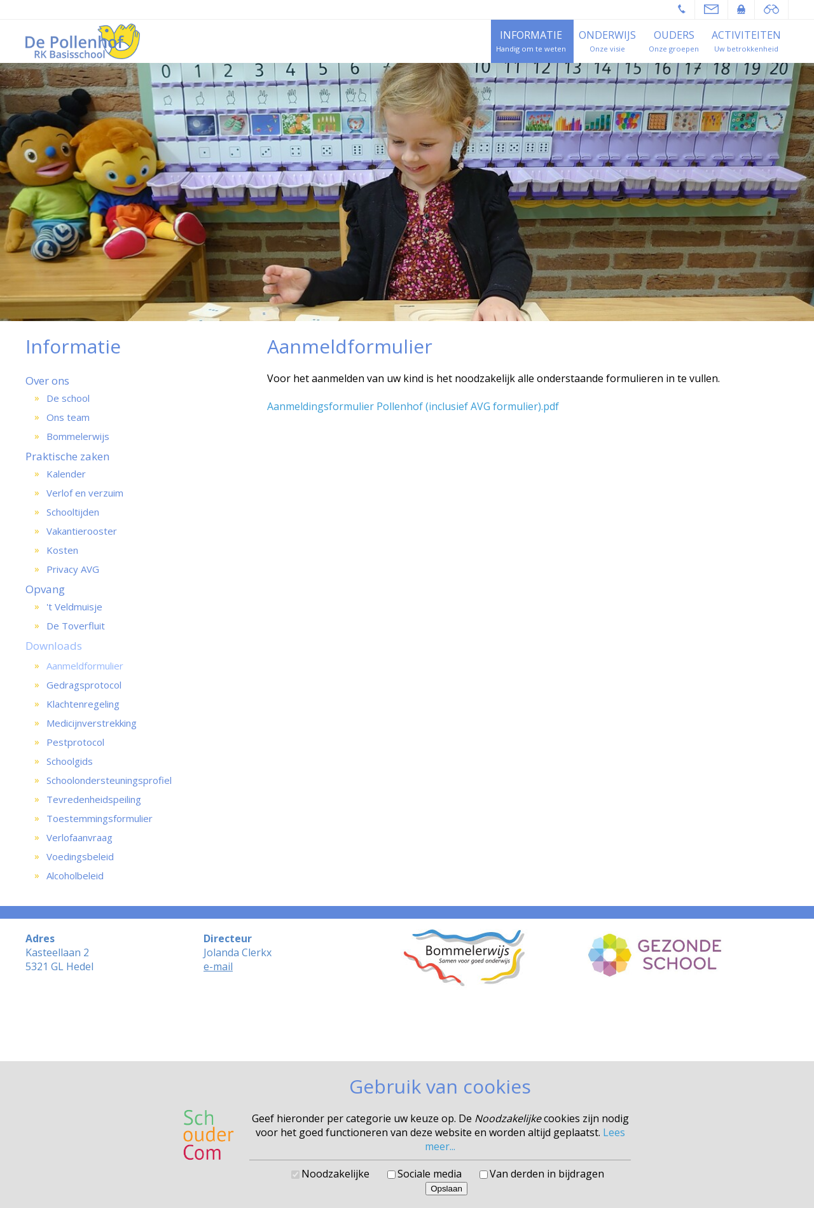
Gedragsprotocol (83, 684)
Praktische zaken (67, 456)
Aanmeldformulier (84, 665)
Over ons (47, 380)
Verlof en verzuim (84, 492)
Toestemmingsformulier (99, 818)
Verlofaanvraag (79, 837)
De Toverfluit (75, 625)
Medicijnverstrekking (91, 723)
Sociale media (429, 1174)
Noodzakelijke (335, 1174)
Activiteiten (746, 35)
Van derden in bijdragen (547, 1174)
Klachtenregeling (83, 703)
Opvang (45, 589)
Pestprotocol (75, 742)
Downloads (53, 645)
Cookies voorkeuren (407, 1043)
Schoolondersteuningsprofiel (109, 780)
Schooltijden (72, 511)
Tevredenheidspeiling (93, 799)
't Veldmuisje (74, 606)
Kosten (62, 550)
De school (68, 398)
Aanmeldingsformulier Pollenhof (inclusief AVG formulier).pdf (413, 406)
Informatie (531, 35)
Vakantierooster (81, 531)
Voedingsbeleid (80, 856)
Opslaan (446, 1188)
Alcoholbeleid (75, 875)
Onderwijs (607, 35)
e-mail (218, 966)
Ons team (68, 417)
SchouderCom (441, 1034)
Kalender (66, 473)
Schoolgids (69, 761)
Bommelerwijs (77, 436)
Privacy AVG (72, 569)
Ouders (674, 35)
